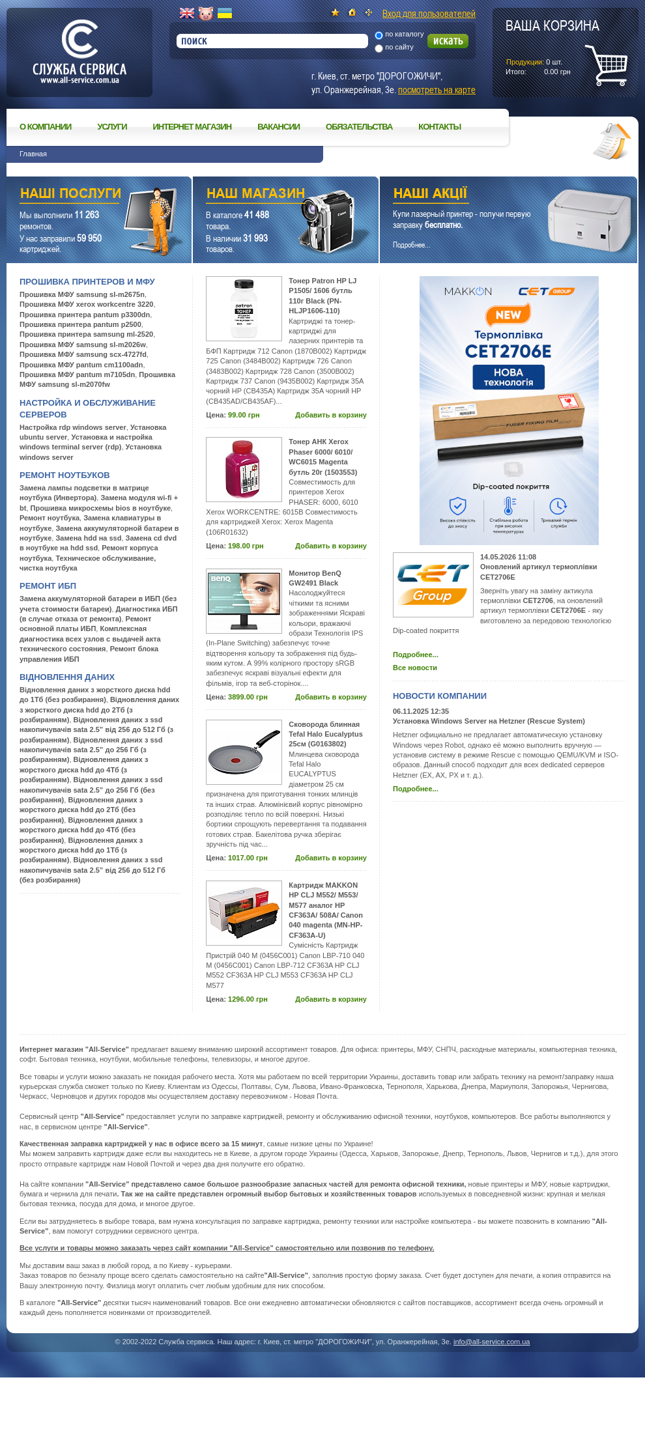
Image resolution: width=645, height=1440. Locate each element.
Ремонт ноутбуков (65, 475)
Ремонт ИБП (48, 586)
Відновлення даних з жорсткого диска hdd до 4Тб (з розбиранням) (84, 769)
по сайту (399, 47)
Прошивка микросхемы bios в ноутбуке (101, 508)
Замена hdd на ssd (88, 538)
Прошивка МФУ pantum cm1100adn (81, 365)
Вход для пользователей (429, 13)
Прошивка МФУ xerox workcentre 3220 (86, 304)
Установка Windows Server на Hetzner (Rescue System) (489, 721)
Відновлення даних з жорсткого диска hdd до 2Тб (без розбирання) (81, 810)
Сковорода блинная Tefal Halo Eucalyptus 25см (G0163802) (326, 734)
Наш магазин (263, 195)
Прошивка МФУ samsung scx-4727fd (83, 354)
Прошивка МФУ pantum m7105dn (77, 374)
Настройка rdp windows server (73, 427)
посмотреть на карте (437, 89)
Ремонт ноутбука (49, 518)
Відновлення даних (67, 677)
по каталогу (404, 34)
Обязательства (359, 127)
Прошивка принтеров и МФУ (87, 282)
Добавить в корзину (331, 415)
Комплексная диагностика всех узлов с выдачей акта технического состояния (90, 639)
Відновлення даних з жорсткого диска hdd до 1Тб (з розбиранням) (81, 850)
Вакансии (278, 127)
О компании (45, 127)
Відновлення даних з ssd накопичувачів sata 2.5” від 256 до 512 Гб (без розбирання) (92, 870)
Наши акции (490, 195)
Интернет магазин (192, 127)
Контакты (439, 127)
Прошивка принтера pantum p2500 (80, 324)
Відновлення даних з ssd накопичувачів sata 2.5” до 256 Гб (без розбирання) (91, 790)
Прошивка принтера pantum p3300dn (85, 314)
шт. (552, 46)
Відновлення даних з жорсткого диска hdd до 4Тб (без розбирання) (81, 830)
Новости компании (440, 696)
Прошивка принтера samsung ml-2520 (86, 334)
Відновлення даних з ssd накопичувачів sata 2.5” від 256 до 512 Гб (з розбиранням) (96, 730)
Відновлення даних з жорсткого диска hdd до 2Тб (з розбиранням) (99, 710)
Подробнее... (415, 654)
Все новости (415, 667)
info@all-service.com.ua (491, 1342)
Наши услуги (83, 195)
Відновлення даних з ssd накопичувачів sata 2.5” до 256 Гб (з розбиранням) (91, 750)
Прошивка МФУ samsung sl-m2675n (82, 294)
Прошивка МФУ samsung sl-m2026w (83, 344)
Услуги (111, 127)
